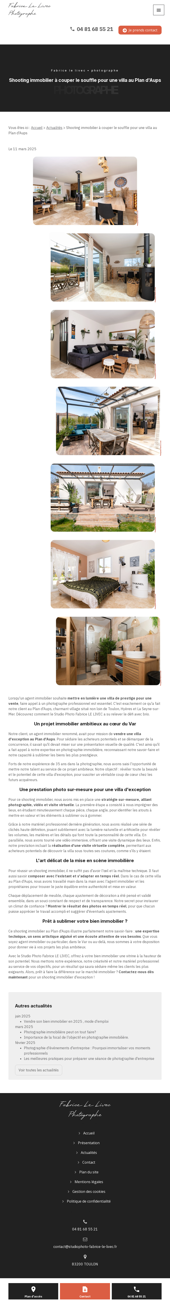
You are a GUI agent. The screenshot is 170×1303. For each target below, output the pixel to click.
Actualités (54, 127)
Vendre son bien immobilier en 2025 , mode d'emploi (66, 1021)
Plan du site (89, 1172)
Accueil (36, 127)
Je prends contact (140, 30)
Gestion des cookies (88, 1191)
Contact (88, 1162)
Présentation (89, 1142)
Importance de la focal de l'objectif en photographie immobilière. (76, 1037)
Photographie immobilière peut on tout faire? (60, 1032)
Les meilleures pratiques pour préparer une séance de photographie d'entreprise (89, 1058)
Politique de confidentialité (89, 1201)
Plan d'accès (33, 1296)
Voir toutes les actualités (39, 1070)
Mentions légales (89, 1181)
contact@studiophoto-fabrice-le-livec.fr (85, 1246)
